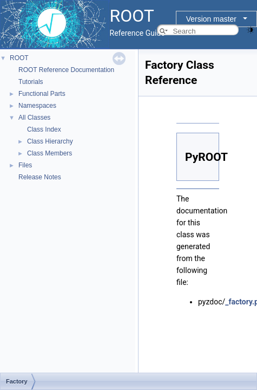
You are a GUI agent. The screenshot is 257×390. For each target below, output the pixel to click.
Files (25, 165)
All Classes (34, 117)
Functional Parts (41, 94)
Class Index (44, 129)
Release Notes (39, 177)
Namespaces (37, 105)
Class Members (49, 153)
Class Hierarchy (50, 141)
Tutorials (30, 82)
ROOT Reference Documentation (66, 70)
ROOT (19, 58)
